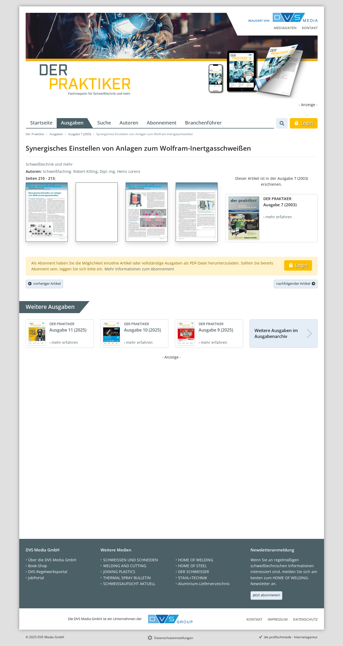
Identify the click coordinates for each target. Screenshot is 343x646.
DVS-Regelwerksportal (47, 571)
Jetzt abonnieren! (266, 595)
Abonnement (161, 122)
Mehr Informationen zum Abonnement (139, 268)
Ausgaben (72, 122)
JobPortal (36, 577)
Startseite (41, 122)
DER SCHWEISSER (193, 571)
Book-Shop (37, 565)
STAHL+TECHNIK (192, 577)
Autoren (129, 122)
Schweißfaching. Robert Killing (70, 171)
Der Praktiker (35, 134)
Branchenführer (203, 122)
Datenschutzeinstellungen (173, 638)
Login (303, 123)
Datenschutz (305, 619)
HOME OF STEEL (192, 565)
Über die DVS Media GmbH (52, 559)
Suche (104, 122)
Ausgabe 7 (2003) (79, 134)
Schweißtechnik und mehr (49, 164)
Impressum (278, 619)
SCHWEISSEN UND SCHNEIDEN (130, 559)
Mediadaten (285, 27)
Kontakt (310, 27)
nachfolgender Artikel (295, 283)
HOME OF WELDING (195, 559)
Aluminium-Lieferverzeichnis (204, 583)
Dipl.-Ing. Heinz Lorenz (120, 171)
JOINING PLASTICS (119, 571)
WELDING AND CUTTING (124, 565)
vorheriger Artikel (44, 283)
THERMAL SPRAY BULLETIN (127, 577)
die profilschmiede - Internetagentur (291, 637)
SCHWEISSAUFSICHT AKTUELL (129, 583)
